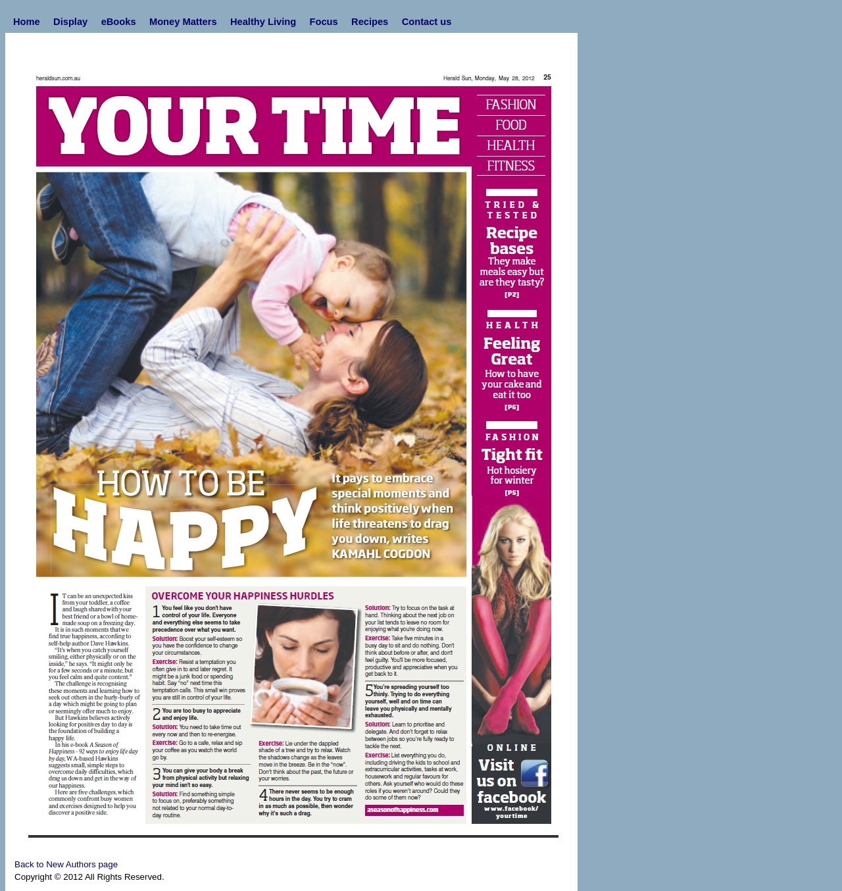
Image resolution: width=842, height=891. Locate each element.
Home (26, 21)
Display (70, 21)
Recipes (369, 21)
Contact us (427, 21)
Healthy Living (263, 21)
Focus (324, 21)
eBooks (118, 21)
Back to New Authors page (66, 864)
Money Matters (183, 21)
